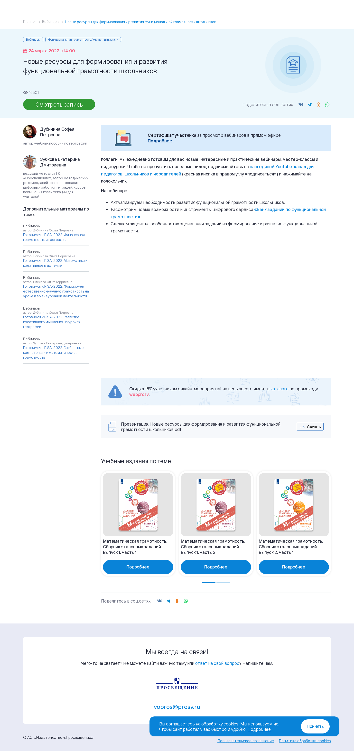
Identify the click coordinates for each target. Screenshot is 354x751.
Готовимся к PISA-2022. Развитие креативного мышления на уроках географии (51, 322)
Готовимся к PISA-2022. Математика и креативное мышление (55, 263)
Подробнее (160, 141)
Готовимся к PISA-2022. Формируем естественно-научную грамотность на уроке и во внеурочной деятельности (56, 291)
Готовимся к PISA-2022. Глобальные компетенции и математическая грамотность (53, 352)
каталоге (279, 388)
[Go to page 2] (223, 582)
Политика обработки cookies (305, 740)
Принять (315, 726)
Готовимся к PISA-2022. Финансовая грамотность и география (54, 237)
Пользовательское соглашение (245, 740)
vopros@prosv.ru (177, 706)
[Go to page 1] (208, 582)
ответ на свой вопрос (217, 663)
